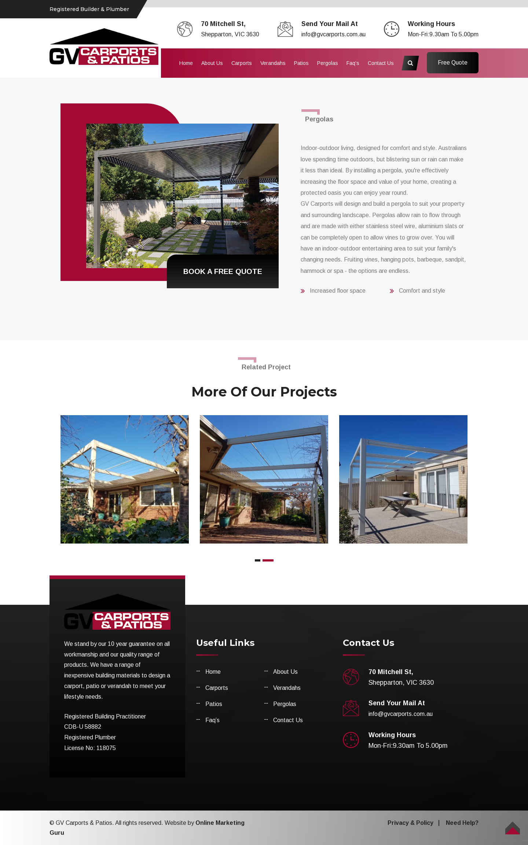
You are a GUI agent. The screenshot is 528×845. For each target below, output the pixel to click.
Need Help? (462, 823)
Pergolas (327, 63)
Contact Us (381, 63)
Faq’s (352, 63)
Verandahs (273, 63)
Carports (241, 63)
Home (186, 63)
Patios (301, 63)
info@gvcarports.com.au (333, 34)
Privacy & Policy (410, 823)
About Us (212, 63)
